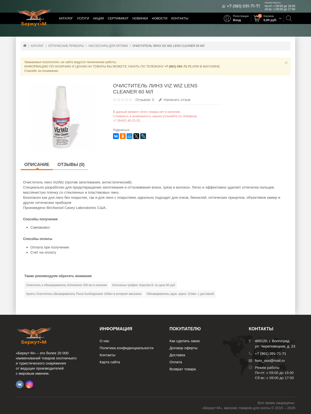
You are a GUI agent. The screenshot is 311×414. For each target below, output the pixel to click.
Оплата (176, 362)
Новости (159, 18)
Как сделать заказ (185, 341)
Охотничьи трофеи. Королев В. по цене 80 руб (143, 285)
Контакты (179, 18)
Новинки (140, 18)
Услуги (83, 18)
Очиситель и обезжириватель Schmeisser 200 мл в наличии (66, 285)
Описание (36, 164)
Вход (237, 20)
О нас (104, 341)
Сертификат (118, 18)
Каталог (66, 18)
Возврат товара (183, 369)
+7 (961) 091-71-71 (243, 6)
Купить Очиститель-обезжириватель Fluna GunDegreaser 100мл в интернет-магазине (83, 294)
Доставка (177, 355)
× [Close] (286, 62)
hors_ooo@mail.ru (270, 360)
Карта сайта (110, 362)
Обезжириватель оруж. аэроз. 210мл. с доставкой (180, 294)
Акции (98, 18)
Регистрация (241, 16)
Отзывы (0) (71, 164)
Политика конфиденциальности (126, 348)
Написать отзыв (174, 100)
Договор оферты (184, 348)
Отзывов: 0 (144, 100)
